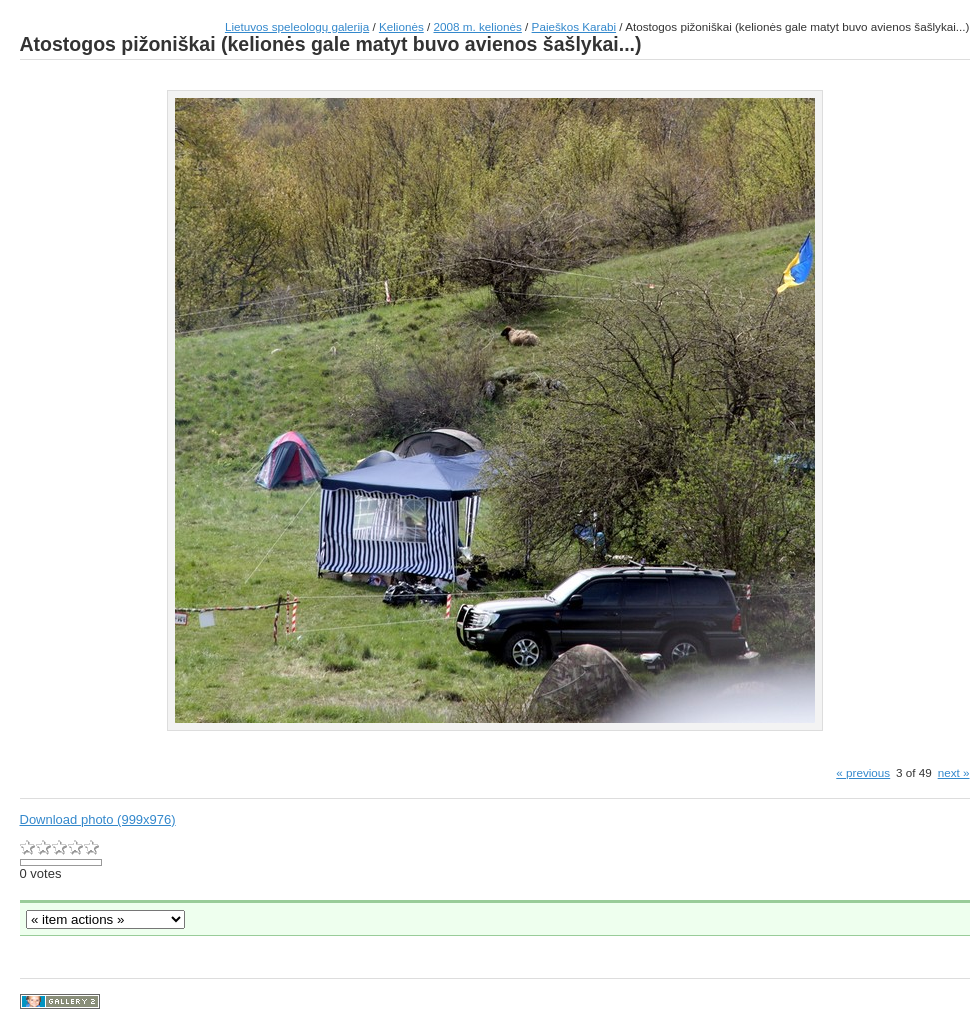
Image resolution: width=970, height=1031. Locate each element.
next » (954, 772)
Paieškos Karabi (574, 26)
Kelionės (401, 26)
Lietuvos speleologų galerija (297, 26)
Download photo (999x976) (98, 819)
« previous (863, 772)
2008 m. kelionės (478, 26)
